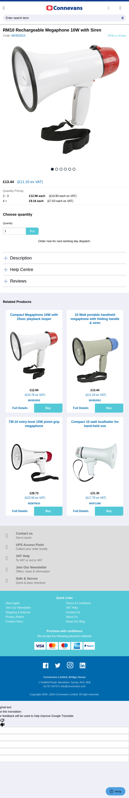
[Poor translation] (2, 722)
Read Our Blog (75, 621)
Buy (48, 408)
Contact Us (73, 612)
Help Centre (21, 269)
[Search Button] (122, 17)
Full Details (20, 408)
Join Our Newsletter (18, 607)
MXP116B (95, 503)
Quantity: (8, 223)
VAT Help (72, 607)
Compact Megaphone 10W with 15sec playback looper (34, 317)
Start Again (13, 603)
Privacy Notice (15, 616)
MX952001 (95, 400)
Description (21, 257)
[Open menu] (4, 8)
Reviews (18, 281)
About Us (72, 616)
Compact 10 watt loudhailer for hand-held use (95, 424)
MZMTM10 (34, 503)
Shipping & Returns (18, 612)
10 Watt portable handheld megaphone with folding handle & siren (95, 319)
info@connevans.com (73, 686)
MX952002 (34, 400)
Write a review (117, 35)
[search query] (64, 17)
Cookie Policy (14, 621)
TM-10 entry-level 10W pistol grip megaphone (34, 424)
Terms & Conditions (78, 603)
